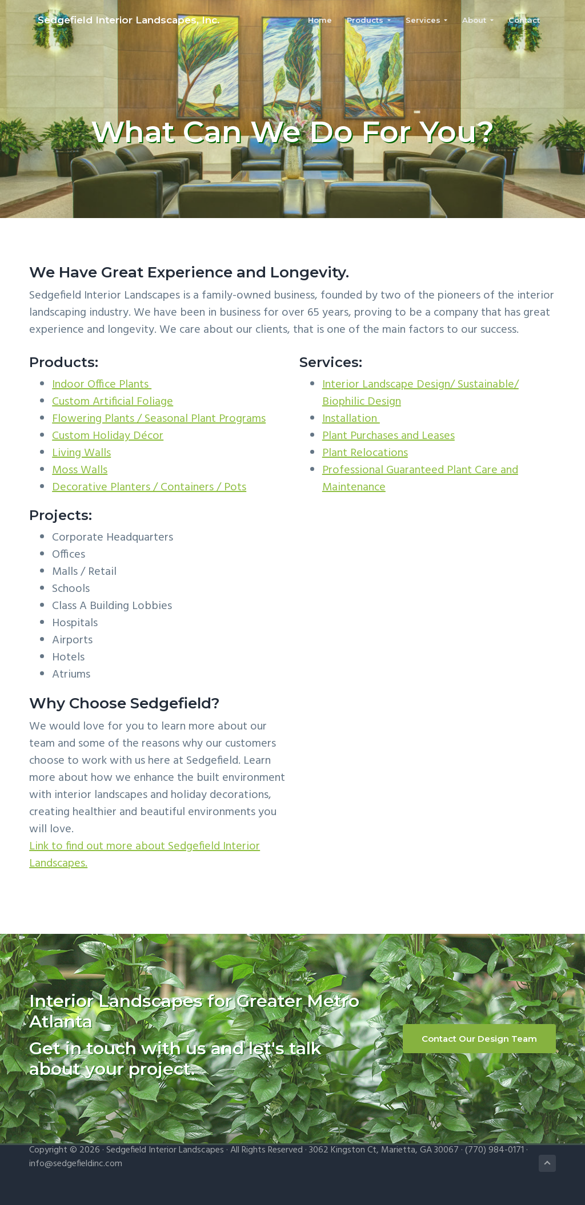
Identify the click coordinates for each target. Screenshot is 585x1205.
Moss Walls (79, 470)
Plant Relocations (365, 453)
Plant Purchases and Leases (388, 436)
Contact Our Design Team (479, 1038)
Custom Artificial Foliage (112, 402)
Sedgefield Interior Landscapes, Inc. (120, 21)
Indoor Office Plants (101, 385)
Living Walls (81, 453)
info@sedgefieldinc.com (75, 1163)
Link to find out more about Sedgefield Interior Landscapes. (144, 855)
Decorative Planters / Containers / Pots (149, 487)
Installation (351, 419)
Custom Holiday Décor (107, 436)
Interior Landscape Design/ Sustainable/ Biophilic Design (420, 393)
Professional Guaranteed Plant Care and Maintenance (420, 479)
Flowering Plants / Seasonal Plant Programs (159, 419)
